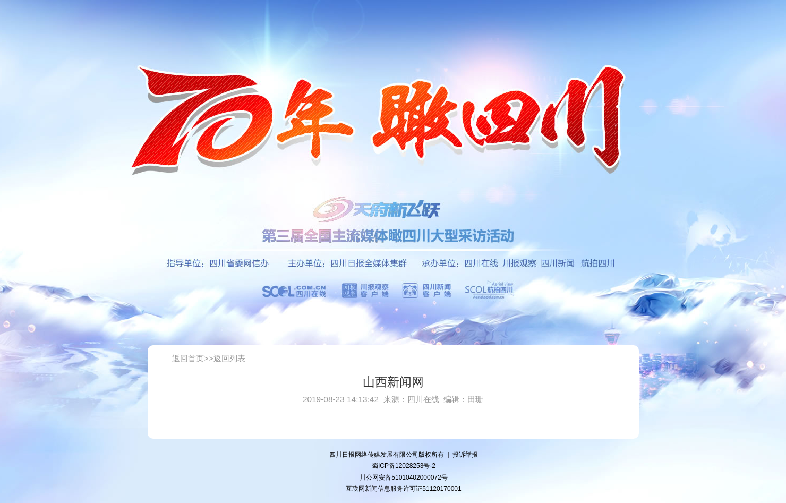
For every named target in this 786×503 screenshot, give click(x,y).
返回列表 (229, 358)
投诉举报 (465, 454)
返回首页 (188, 358)
